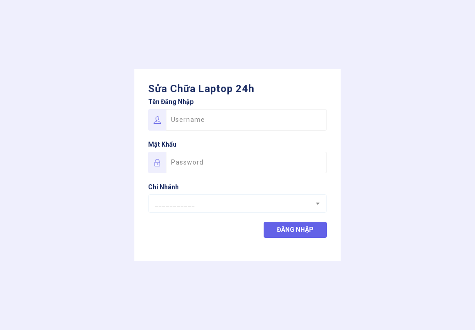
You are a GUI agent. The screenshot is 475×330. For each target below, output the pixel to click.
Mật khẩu (162, 144)
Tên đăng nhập (170, 101)
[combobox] (237, 203)
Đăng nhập (295, 229)
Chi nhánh (163, 187)
